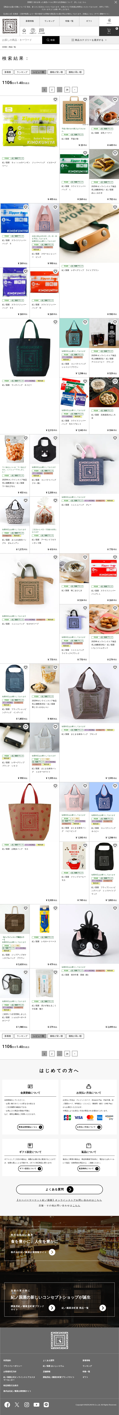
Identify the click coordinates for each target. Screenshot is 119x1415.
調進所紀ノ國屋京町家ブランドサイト (27, 1308)
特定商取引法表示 (10, 1385)
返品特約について (86, 1168)
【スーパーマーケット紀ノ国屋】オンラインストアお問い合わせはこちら (59, 1200)
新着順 (7, 72)
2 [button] (52, 89)
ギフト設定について (28, 1168)
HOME (4, 47)
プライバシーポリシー (12, 1366)
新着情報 (30, 21)
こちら (76, 1205)
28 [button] (67, 89)
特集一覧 (69, 21)
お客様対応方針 (9, 1372)
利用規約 (7, 1360)
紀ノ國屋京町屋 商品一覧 (75, 1308)
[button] (74, 89)
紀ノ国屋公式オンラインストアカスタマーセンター (19, 1378)
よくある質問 (55, 1189)
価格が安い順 (56, 72)
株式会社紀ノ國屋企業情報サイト (29, 1252)
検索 (53, 40)
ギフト (89, 21)
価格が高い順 (75, 72)
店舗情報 (46, 1372)
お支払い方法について (86, 1127)
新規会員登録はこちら (28, 1127)
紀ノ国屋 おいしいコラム (53, 1366)
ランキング (49, 21)
